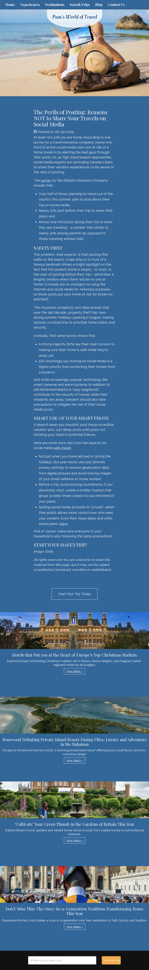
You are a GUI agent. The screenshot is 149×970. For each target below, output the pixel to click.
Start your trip (112, 960)
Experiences (30, 4)
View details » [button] (74, 671)
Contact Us (116, 4)
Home (10, 4)
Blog (99, 4)
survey (46, 180)
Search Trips (80, 4)
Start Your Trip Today (74, 594)
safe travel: (62, 448)
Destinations (54, 4)
